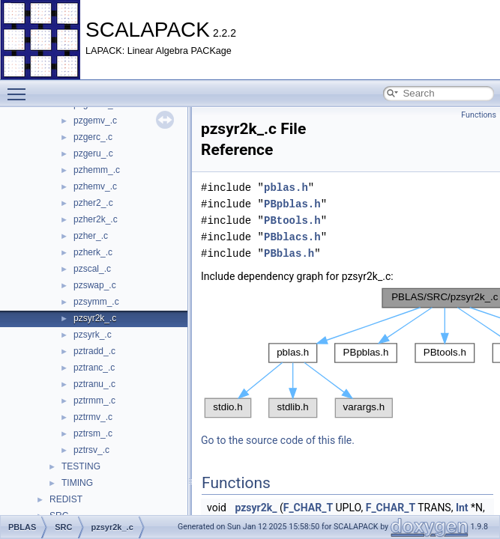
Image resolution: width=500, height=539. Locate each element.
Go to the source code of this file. (278, 440)
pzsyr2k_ (256, 508)
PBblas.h (289, 253)
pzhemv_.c (95, 186)
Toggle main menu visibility (20, 87)
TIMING (77, 483)
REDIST (65, 499)
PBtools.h (292, 220)
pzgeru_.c (93, 153)
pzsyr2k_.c (94, 318)
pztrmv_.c (92, 417)
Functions (478, 115)
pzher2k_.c (95, 219)
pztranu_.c (94, 384)
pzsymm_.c (96, 301)
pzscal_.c (92, 269)
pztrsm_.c (92, 433)
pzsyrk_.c (92, 334)
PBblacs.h (292, 237)
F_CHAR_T (308, 508)
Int (462, 508)
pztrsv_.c (91, 450)
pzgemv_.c (95, 120)
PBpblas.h (292, 204)
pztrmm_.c (94, 400)
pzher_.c (90, 236)
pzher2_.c (93, 203)
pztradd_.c (94, 351)
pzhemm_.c (96, 170)
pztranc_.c (94, 367)
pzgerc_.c (92, 137)
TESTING (80, 466)
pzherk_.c (92, 252)
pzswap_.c (94, 285)
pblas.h (286, 187)
